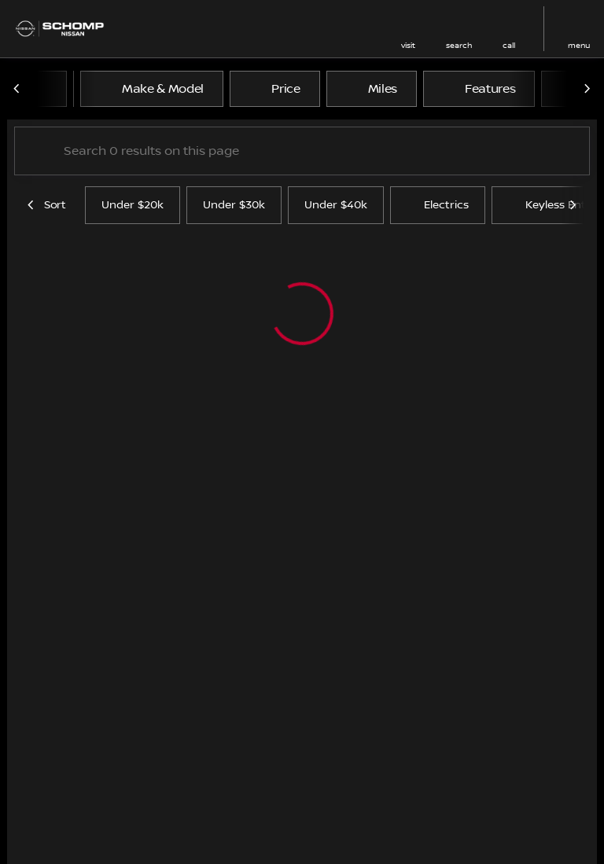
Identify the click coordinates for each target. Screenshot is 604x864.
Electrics (438, 205)
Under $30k (234, 205)
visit (408, 45)
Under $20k (132, 205)
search (459, 45)
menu (579, 45)
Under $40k (335, 205)
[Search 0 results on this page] (302, 151)
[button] (408, 28)
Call (509, 45)
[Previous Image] (17, 89)
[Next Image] (586, 89)
